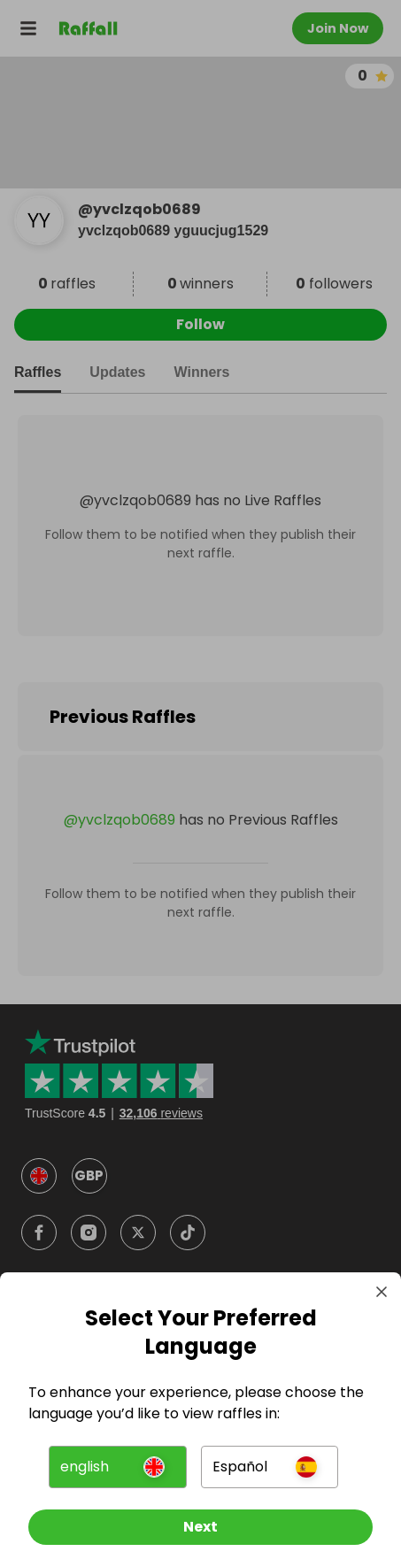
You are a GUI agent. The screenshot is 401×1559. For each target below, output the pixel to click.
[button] (118, 1467)
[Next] (200, 1527)
